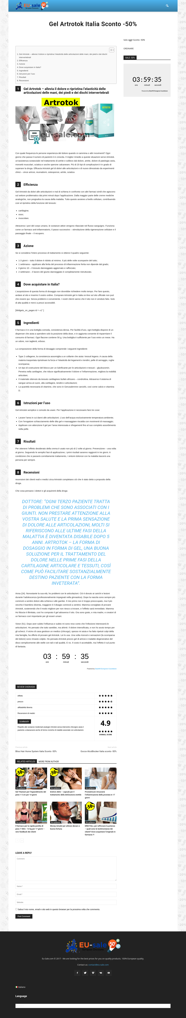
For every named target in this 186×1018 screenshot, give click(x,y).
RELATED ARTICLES (26, 761)
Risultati (22, 77)
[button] (167, 5)
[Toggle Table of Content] (110, 50)
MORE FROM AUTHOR (49, 761)
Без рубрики (20, 788)
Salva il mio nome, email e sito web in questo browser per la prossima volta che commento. (59, 909)
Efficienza (23, 60)
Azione (22, 64)
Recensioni (24, 80)
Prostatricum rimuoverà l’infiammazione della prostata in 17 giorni (100, 795)
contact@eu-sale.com (98, 964)
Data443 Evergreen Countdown (106, 669)
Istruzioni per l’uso (27, 74)
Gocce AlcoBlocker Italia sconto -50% (99, 751)
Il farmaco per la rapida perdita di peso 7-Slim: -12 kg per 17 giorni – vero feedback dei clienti (29, 829)
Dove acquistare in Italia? (30, 67)
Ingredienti (23, 71)
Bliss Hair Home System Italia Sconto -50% (36, 751)
